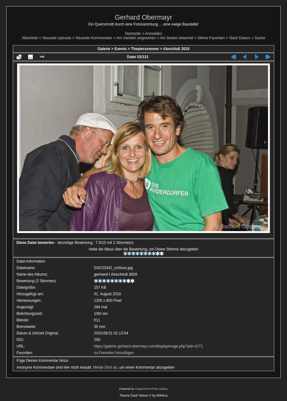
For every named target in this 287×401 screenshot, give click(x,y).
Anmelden (153, 33)
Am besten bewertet (176, 38)
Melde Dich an (105, 367)
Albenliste (30, 38)
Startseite (133, 33)
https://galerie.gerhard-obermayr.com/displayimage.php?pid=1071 (148, 346)
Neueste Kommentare (94, 38)
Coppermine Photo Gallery (151, 388)
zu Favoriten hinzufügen (114, 353)
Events (121, 49)
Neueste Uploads (57, 38)
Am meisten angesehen (136, 38)
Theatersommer (145, 49)
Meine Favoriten (211, 38)
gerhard (101, 274)
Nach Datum (239, 38)
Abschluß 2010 (176, 49)
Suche (260, 38)
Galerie (103, 49)
